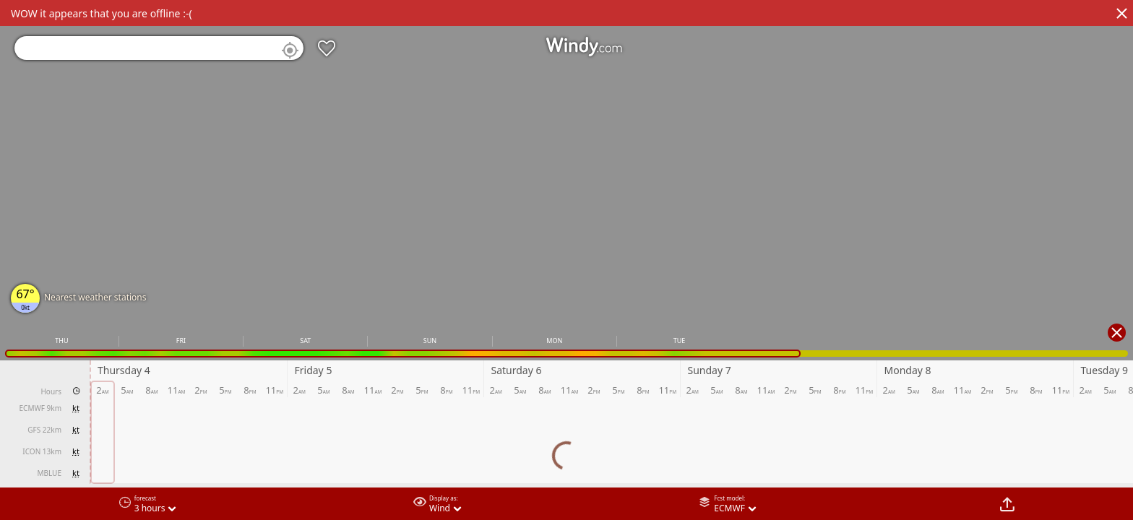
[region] (566, 260)
